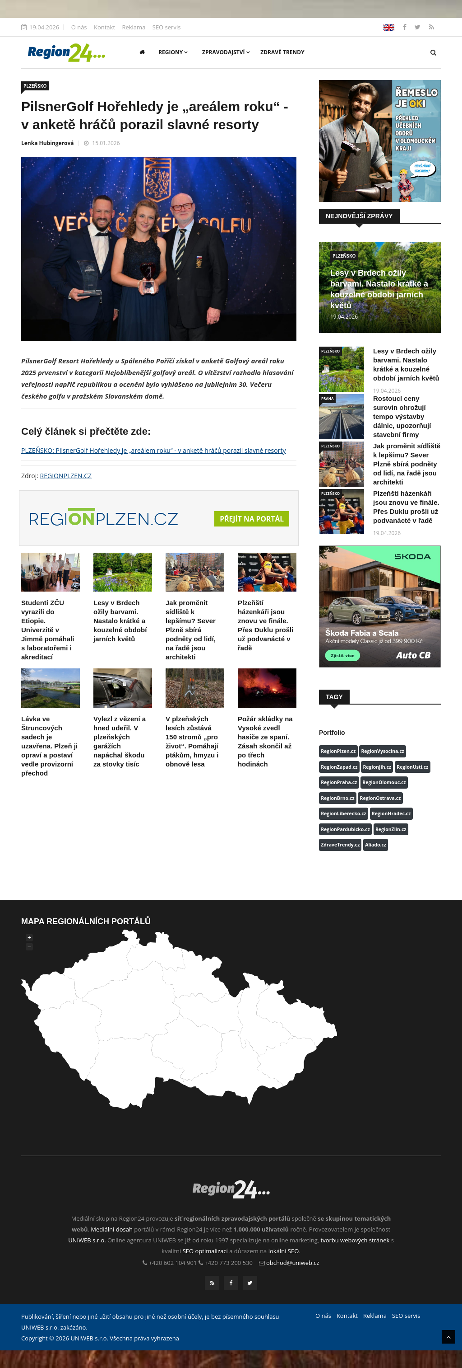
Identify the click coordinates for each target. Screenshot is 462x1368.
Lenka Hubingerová (47, 143)
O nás (79, 27)
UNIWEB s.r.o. (87, 1240)
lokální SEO (283, 1251)
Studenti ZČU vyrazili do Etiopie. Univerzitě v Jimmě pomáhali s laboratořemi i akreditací (47, 630)
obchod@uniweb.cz (292, 1263)
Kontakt (104, 27)
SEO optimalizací (205, 1251)
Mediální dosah (112, 1229)
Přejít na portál (251, 519)
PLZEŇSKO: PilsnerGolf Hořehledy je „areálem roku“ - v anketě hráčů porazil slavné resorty (153, 450)
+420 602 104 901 (173, 1263)
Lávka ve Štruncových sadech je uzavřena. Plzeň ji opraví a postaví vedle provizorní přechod (49, 746)
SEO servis (166, 27)
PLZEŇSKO (35, 86)
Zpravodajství (226, 52)
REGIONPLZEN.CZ (66, 475)
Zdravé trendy (282, 52)
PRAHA (327, 398)
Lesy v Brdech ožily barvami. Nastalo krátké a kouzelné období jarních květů (120, 621)
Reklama (133, 27)
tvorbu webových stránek (355, 1240)
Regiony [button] (173, 52)
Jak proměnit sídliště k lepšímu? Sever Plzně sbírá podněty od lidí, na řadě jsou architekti (191, 630)
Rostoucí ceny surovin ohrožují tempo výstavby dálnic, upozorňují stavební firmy (402, 416)
